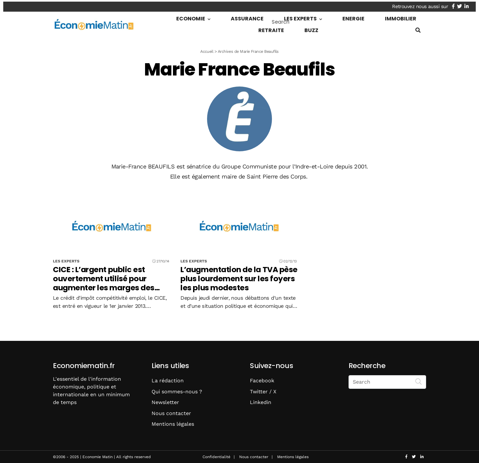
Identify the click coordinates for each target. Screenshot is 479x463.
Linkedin (260, 402)
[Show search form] (418, 28)
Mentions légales (173, 424)
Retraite (383, 17)
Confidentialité (216, 457)
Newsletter (165, 402)
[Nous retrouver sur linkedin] (470, 5)
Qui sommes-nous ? (177, 391)
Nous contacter (171, 413)
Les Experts (273, 17)
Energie (313, 17)
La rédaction (168, 380)
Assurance (232, 17)
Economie (189, 17)
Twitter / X (263, 391)
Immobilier (347, 17)
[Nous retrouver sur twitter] (462, 5)
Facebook (262, 380)
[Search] (418, 381)
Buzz (411, 17)
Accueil (206, 51)
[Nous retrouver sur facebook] (456, 5)
